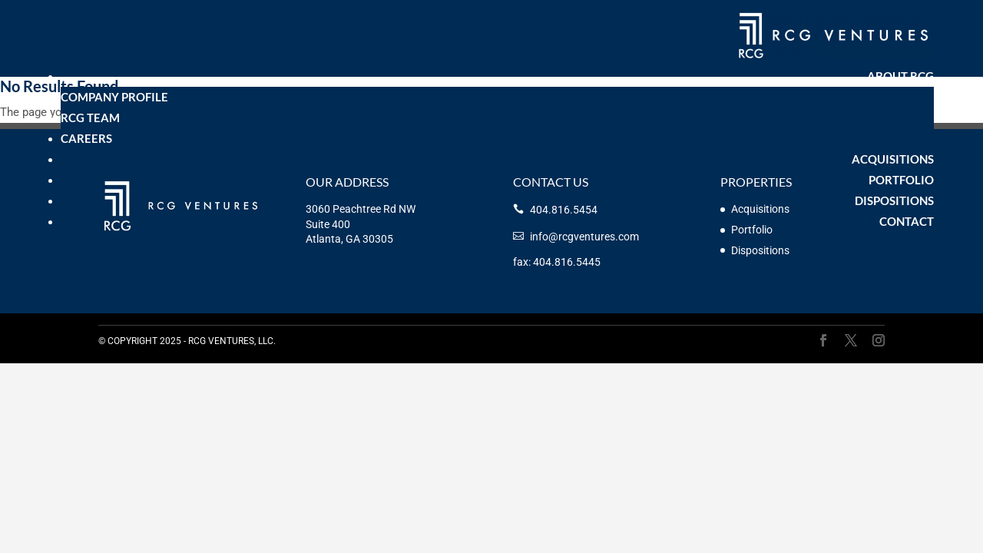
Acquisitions (893, 159)
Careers (86, 138)
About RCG (900, 76)
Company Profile (114, 97)
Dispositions (894, 200)
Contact (906, 221)
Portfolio (901, 180)
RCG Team (90, 117)
